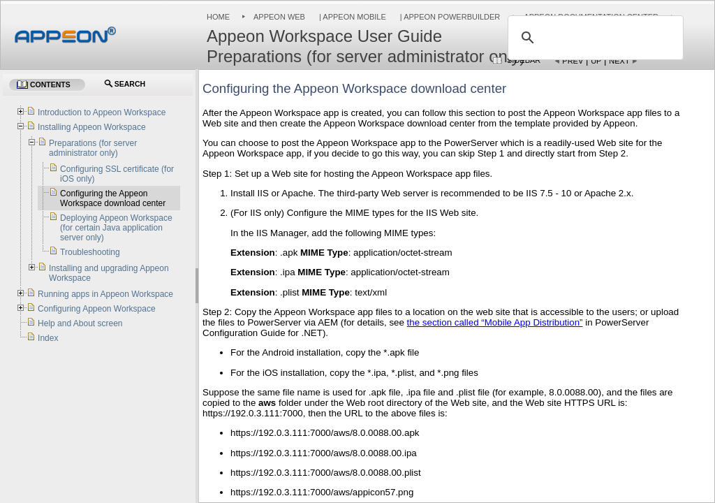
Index (48, 338)
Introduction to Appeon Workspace (101, 112)
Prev (572, 61)
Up (596, 61)
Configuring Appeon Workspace (97, 309)
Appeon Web (279, 17)
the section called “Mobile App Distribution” (495, 322)
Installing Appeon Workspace (92, 127)
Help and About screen (80, 323)
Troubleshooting (90, 252)
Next (619, 61)
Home (218, 17)
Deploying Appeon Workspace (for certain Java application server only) (116, 227)
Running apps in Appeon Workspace (105, 294)
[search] (593, 37)
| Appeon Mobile (351, 17)
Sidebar (523, 60)
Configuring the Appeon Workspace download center (112, 198)
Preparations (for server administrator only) (93, 148)
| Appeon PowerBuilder (449, 17)
